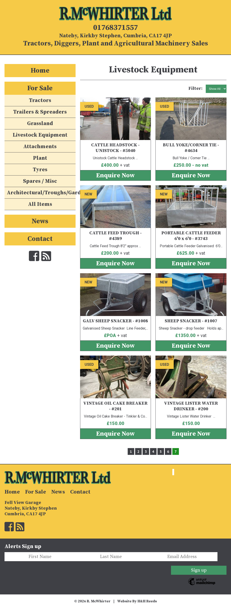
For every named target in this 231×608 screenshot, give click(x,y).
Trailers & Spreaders (40, 112)
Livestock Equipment (40, 135)
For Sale (40, 88)
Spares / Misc (40, 181)
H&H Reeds (147, 601)
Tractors (40, 100)
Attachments (40, 146)
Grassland (40, 123)
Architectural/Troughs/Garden (41, 192)
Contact (40, 239)
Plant (40, 158)
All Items (40, 204)
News (40, 221)
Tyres (40, 169)
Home (40, 70)
